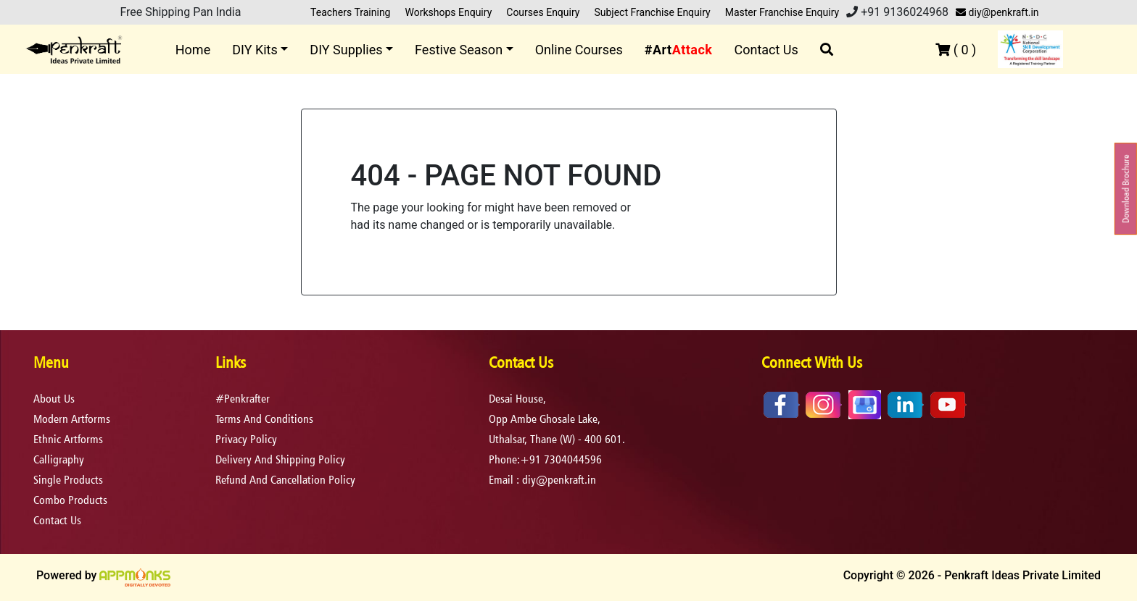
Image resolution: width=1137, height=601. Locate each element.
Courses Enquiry (542, 12)
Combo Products (70, 500)
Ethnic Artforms (68, 439)
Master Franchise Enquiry (782, 12)
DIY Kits (255, 49)
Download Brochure (1125, 188)
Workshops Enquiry (448, 12)
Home (192, 49)
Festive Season (459, 49)
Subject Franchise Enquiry (652, 12)
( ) (955, 49)
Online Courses (579, 49)
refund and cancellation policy (285, 480)
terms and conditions (264, 419)
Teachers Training (350, 12)
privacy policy (246, 439)
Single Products (68, 480)
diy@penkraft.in (997, 12)
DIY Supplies (346, 49)
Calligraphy (58, 459)
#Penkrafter (242, 398)
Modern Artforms (71, 419)
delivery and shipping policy (280, 459)
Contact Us (766, 49)
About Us (54, 398)
